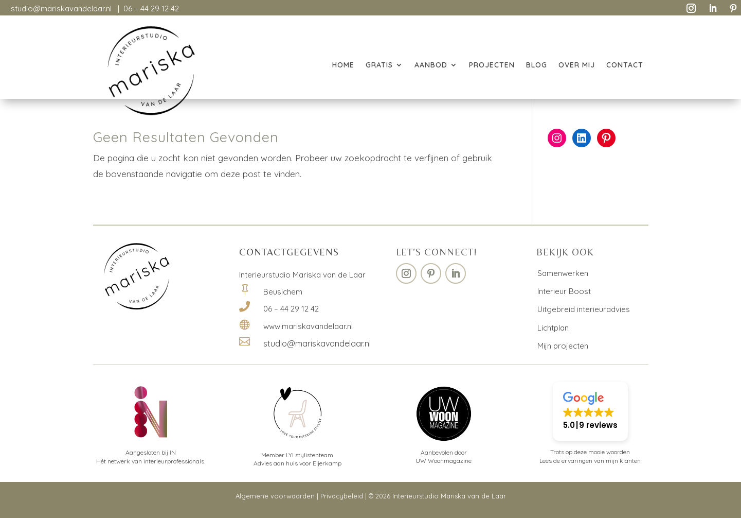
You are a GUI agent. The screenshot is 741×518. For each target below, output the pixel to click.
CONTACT (624, 65)
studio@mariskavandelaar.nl (61, 8)
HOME (343, 65)
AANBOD (430, 65)
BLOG (536, 65)
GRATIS (379, 65)
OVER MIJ (576, 65)
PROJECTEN (492, 65)
